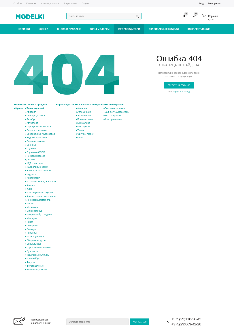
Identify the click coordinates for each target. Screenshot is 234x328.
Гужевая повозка (36, 155)
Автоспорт (32, 122)
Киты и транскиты (114, 115)
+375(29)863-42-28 (186, 324)
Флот (80, 137)
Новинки (24, 29)
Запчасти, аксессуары (39, 170)
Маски (30, 203)
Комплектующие (199, 29)
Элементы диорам (37, 269)
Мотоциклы (83, 126)
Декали (31, 159)
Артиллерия (84, 115)
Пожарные (32, 225)
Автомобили (84, 111)
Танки (80, 130)
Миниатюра (83, 122)
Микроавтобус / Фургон (39, 214)
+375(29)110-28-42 (186, 319)
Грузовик (31, 148)
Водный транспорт (37, 137)
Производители (129, 29)
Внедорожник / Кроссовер (41, 133)
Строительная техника (39, 247)
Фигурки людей (85, 133)
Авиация (31, 111)
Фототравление (35, 265)
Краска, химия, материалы (41, 196)
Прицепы (32, 232)
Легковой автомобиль (38, 199)
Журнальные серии (37, 166)
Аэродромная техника (39, 126)
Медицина (32, 207)
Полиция (31, 229)
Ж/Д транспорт (35, 163)
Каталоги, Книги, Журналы (41, 181)
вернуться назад (181, 91)
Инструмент (33, 177)
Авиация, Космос (36, 115)
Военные (31, 144)
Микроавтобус (34, 210)
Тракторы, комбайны (38, 254)
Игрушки (31, 174)
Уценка (43, 29)
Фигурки (31, 262)
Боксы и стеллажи (36, 130)
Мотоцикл (32, 218)
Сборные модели (36, 240)
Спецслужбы (34, 243)
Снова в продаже (69, 29)
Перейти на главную (179, 85)
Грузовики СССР (36, 152)
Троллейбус (33, 258)
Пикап (30, 221)
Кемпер (31, 185)
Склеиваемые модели (164, 29)
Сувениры (32, 251)
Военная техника (36, 141)
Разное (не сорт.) (36, 236)
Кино (29, 188)
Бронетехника (85, 119)
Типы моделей (100, 29)
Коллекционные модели (40, 192)
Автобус (31, 119)
